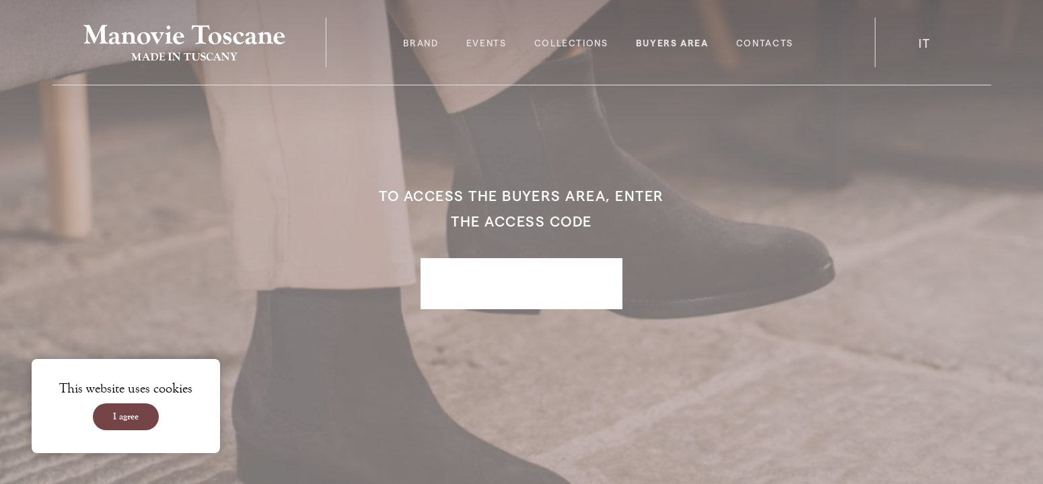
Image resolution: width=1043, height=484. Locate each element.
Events (486, 42)
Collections (571, 42)
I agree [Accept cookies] (126, 416)
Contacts (764, 42)
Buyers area (672, 42)
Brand (420, 42)
